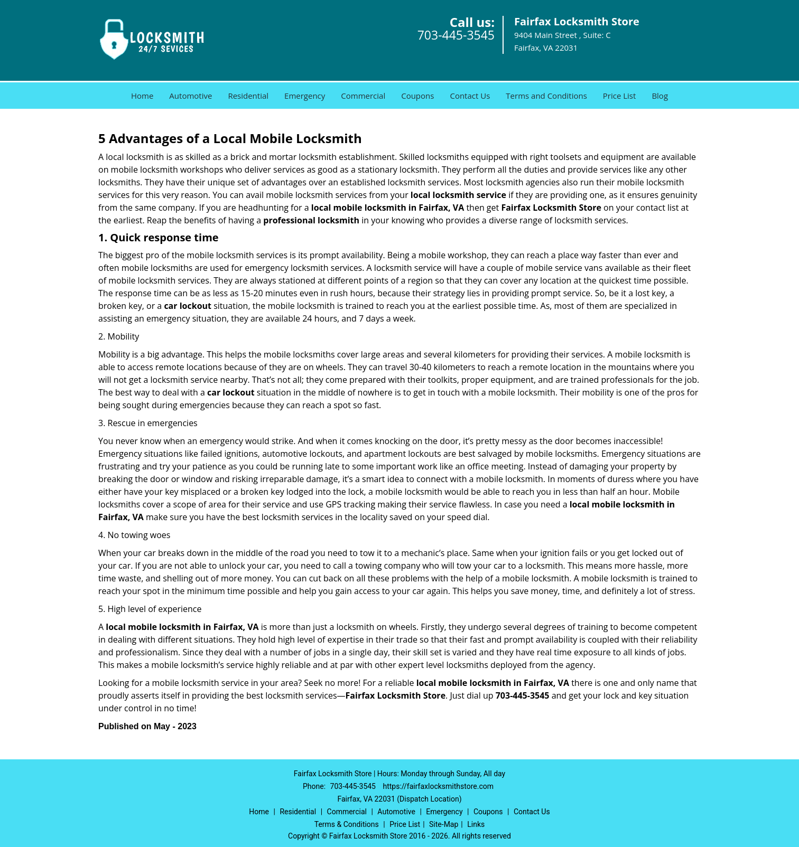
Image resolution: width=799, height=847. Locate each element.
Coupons (417, 95)
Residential (248, 95)
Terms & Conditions (346, 824)
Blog (660, 95)
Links (476, 824)
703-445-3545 (456, 34)
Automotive (190, 95)
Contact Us (470, 95)
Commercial (363, 95)
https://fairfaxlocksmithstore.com (438, 786)
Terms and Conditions (546, 95)
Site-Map (443, 824)
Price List (619, 95)
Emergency (304, 95)
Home (142, 95)
